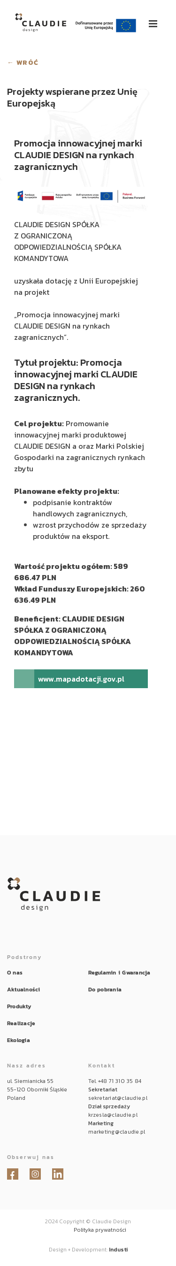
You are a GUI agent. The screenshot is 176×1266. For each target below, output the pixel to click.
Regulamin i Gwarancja (119, 972)
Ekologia (18, 1040)
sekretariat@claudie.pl (117, 1098)
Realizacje (21, 1023)
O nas (15, 972)
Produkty (19, 1006)
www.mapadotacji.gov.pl (81, 678)
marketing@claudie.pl (116, 1132)
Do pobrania (105, 989)
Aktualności (23, 989)
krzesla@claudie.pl (113, 1115)
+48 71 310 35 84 (120, 1081)
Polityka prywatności (100, 1230)
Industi (118, 1249)
